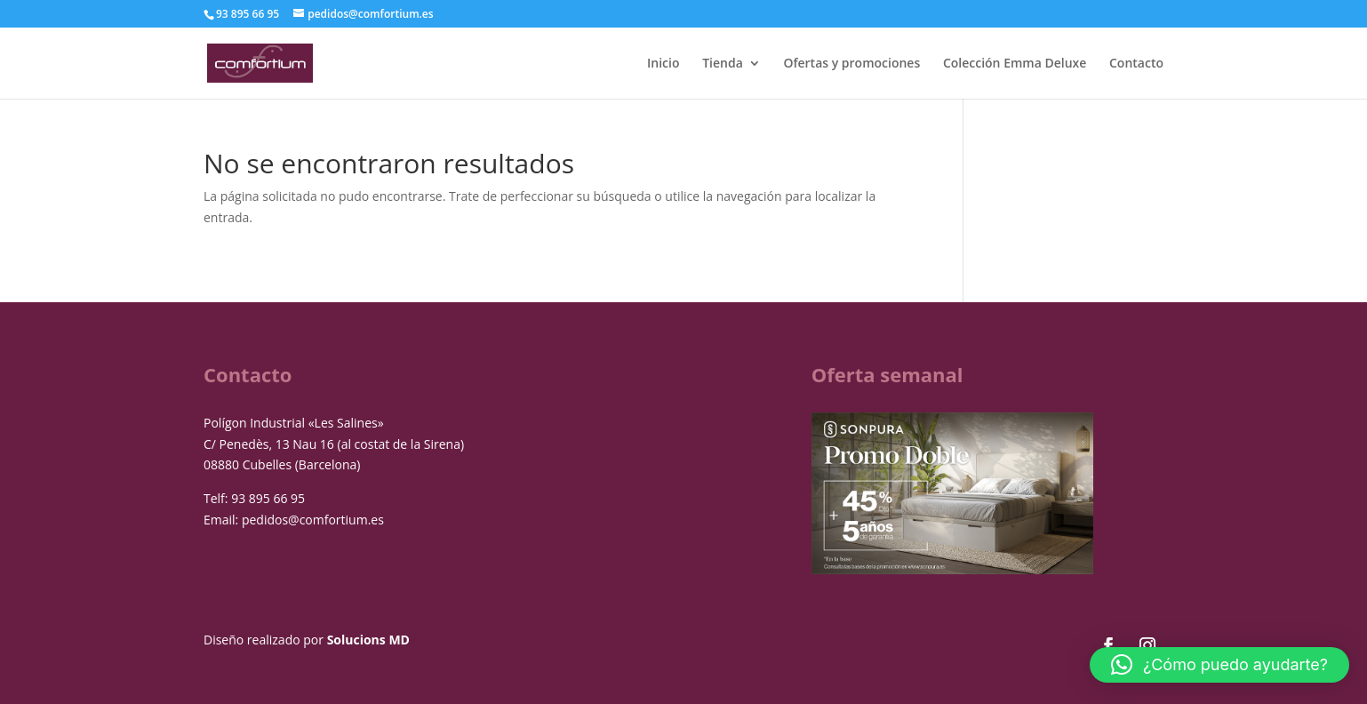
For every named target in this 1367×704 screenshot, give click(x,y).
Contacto (1136, 64)
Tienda (722, 64)
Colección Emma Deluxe (1014, 64)
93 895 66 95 (268, 498)
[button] (1219, 665)
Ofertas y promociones (851, 64)
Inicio (663, 64)
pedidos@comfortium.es (313, 519)
